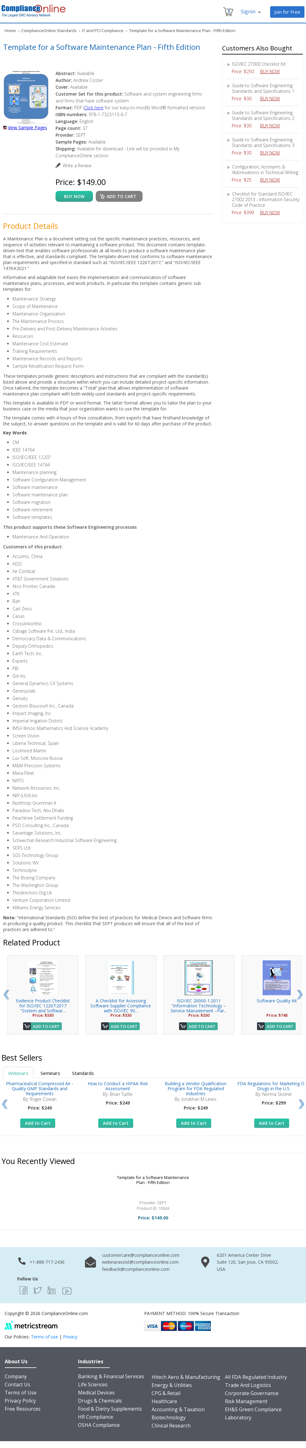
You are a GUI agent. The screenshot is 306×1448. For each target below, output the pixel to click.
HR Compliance (95, 1416)
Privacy (70, 1337)
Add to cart (121, 196)
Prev (6, 994)
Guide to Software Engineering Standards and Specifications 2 (263, 115)
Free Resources (23, 1408)
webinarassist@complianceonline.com (140, 1262)
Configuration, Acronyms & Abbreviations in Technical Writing (265, 169)
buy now (74, 196)
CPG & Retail (166, 1393)
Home (10, 30)
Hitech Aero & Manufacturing (186, 1377)
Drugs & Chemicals (100, 1400)
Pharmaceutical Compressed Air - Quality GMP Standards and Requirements (39, 1088)
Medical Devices (96, 1392)
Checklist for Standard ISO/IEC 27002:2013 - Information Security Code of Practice (265, 199)
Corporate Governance (252, 1393)
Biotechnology (169, 1417)
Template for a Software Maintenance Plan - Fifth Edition (153, 1180)
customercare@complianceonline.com (140, 1255)
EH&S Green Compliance (253, 1409)
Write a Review (77, 165)
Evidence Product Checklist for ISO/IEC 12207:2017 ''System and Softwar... (43, 1006)
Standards (83, 1073)
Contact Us (17, 1384)
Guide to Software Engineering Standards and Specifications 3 (263, 142)
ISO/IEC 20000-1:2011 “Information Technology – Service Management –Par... (199, 1006)
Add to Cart (46, 1026)
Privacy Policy (20, 1400)
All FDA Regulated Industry (256, 1377)
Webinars (18, 1073)
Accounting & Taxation (178, 1409)
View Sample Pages (27, 127)
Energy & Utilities (172, 1385)
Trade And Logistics (248, 1385)
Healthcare (164, 1401)
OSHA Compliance (99, 1425)
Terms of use (44, 1337)
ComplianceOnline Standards (49, 30)
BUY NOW (272, 71)
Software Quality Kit (277, 1001)
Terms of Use (20, 1392)
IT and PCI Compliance (103, 30)
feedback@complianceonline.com (136, 1269)
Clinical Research (171, 1425)
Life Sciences (93, 1384)
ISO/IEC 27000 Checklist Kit (259, 64)
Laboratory (238, 1417)
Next (300, 994)
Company (16, 1376)
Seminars (50, 1073)
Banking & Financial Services (111, 1376)
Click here (94, 108)
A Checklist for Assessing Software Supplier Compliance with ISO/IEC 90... (120, 1006)
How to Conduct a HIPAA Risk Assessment (118, 1086)
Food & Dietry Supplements (110, 1408)
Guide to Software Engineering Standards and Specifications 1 (263, 88)
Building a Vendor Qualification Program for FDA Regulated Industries (195, 1088)
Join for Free (287, 12)
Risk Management (246, 1401)
